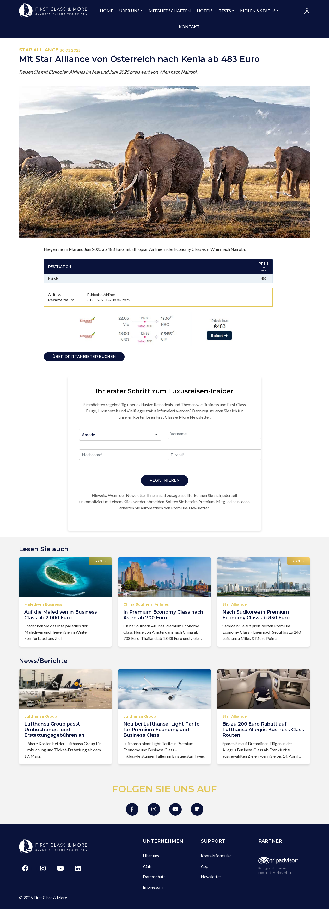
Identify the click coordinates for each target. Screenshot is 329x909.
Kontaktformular (216, 855)
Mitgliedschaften (170, 10)
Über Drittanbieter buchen (84, 356)
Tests (225, 10)
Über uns (129, 10)
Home (106, 10)
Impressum (153, 886)
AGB (147, 866)
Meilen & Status (258, 10)
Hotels (205, 10)
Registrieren (165, 480)
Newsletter (211, 876)
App (204, 866)
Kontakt (189, 26)
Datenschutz (154, 876)
